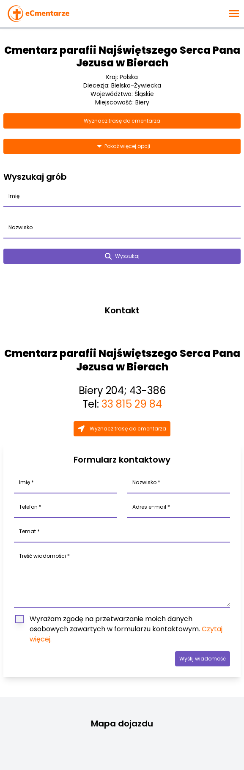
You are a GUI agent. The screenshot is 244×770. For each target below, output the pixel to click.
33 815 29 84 (131, 404)
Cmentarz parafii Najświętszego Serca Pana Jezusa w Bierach (122, 56)
